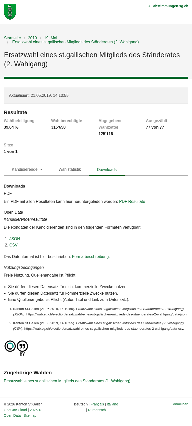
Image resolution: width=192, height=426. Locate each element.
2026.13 (36, 410)
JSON (14, 239)
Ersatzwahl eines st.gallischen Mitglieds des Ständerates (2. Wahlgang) (75, 42)
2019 (32, 38)
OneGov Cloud (15, 410)
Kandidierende (25, 169)
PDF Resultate (132, 201)
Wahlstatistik (69, 169)
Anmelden (180, 404)
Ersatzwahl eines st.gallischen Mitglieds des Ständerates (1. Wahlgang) (67, 381)
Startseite (12, 38)
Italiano (112, 404)
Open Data (12, 415)
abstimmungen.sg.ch (170, 6)
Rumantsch (97, 410)
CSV (13, 245)
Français (97, 404)
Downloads (106, 169)
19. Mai (50, 38)
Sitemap (30, 415)
